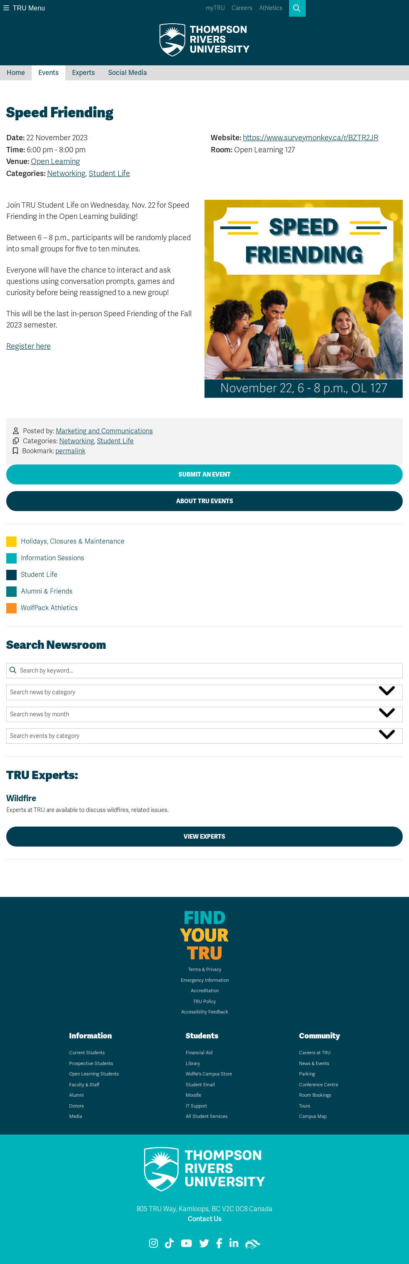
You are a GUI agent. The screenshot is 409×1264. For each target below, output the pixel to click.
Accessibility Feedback (204, 1012)
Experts (83, 73)
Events (48, 73)
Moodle (193, 1095)
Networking (66, 173)
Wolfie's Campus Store (209, 1074)
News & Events (314, 1063)
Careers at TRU (315, 1052)
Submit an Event (205, 474)
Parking (307, 1074)
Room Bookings (315, 1095)
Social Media (127, 73)
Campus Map (313, 1116)
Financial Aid (199, 1052)
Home (16, 73)
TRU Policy (204, 1001)
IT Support (196, 1106)
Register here (28, 346)
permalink (70, 451)
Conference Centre (318, 1085)
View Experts (204, 836)
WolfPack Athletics (42, 608)
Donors (76, 1106)
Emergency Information (205, 980)
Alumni (76, 1095)
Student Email (200, 1085)
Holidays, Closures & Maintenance (65, 541)
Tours (304, 1106)
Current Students (87, 1052)
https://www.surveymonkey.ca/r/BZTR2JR (310, 137)
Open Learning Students (94, 1074)
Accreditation (205, 990)
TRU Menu (24, 8)
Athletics (270, 8)
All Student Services (206, 1116)
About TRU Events (204, 501)
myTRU (215, 8)
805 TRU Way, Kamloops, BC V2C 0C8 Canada (204, 1209)
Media (75, 1116)
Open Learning (55, 161)
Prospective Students (91, 1063)
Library (193, 1063)
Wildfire (204, 803)
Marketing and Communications (104, 431)
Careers (242, 8)
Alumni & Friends (39, 591)
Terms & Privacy (204, 969)
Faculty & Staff (84, 1085)
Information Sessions (45, 558)
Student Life (109, 173)
